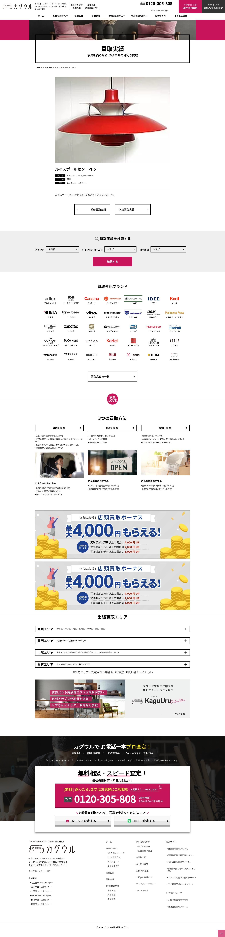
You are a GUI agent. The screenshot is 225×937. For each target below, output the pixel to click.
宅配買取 (111, 899)
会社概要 (33, 871)
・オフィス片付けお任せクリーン (181, 877)
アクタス (174, 342)
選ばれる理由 (144, 846)
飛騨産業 (153, 356)
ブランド (39, 249)
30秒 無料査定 (142, 870)
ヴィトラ (92, 314)
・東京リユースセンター (40, 895)
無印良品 (112, 356)
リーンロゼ (71, 314)
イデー (153, 299)
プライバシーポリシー (146, 883)
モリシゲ (71, 356)
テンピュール (174, 328)
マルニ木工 (92, 356)
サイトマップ (142, 890)
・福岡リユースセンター (40, 904)
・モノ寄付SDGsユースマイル (180, 884)
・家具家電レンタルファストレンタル (181, 869)
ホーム (41, 16)
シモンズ (133, 328)
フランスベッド (153, 328)
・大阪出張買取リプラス (177, 900)
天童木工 (133, 356)
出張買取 (111, 890)
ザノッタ (71, 328)
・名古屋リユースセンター (41, 882)
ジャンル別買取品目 (92, 249)
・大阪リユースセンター (40, 891)
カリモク (50, 356)
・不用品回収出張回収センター (180, 855)
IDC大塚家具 (174, 356)
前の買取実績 (90, 209)
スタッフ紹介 (45, 871)
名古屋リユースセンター (77, 182)
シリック (92, 328)
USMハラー (153, 314)
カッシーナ (92, 299)
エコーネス (133, 314)
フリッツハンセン (112, 314)
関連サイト (171, 841)
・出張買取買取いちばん (177, 848)
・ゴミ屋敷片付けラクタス (178, 862)
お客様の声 (160, 16)
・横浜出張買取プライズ (177, 906)
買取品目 (78, 16)
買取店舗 (144, 249)
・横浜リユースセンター (40, 899)
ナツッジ (50, 328)
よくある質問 (180, 16)
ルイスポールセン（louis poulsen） (80, 175)
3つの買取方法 (114, 857)
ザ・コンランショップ (50, 342)
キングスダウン (112, 328)
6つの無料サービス (116, 853)
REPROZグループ (174, 893)
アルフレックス (50, 299)
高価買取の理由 (145, 850)
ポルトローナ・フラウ (174, 314)
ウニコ (92, 342)
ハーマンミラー (112, 299)
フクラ (50, 314)
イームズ (133, 299)
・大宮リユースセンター (40, 886)
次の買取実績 (134, 209)
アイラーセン (153, 342)
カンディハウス (133, 342)
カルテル (112, 342)
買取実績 (95, 16)
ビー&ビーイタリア (71, 299)
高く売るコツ (113, 861)
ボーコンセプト (71, 342)
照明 (69, 179)
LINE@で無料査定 (144, 877)
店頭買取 (111, 894)
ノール (174, 299)
